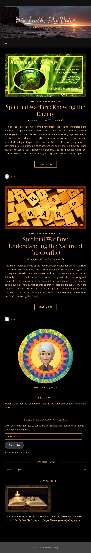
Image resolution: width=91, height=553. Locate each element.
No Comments (56, 120)
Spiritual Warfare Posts (45, 101)
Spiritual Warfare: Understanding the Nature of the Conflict (46, 245)
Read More (45, 164)
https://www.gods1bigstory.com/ (61, 520)
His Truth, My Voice (45, 20)
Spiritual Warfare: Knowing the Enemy (45, 110)
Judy (12, 176)
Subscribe (14, 445)
